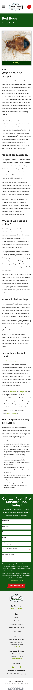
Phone (4, 532)
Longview (23, 392)
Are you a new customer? (10, 548)
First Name (5, 521)
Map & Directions (16, 647)
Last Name (5, 526)
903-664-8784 (16, 609)
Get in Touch (16, 631)
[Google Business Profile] (13, 667)
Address (4, 543)
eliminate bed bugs (10, 361)
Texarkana (12, 392)
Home (16, 617)
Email (4, 537)
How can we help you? (9, 554)
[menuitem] (7, 684)
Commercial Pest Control (16, 628)
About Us (16, 621)
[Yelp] (20, 667)
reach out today (12, 413)
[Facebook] (16, 667)
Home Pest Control (16, 624)
